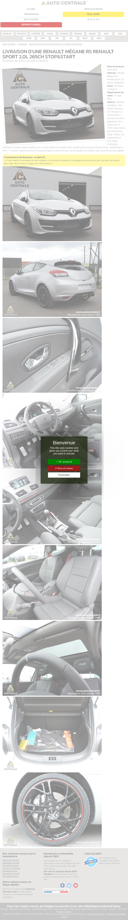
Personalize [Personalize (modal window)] (64, 475)
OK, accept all (64, 462)
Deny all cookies (64, 468)
